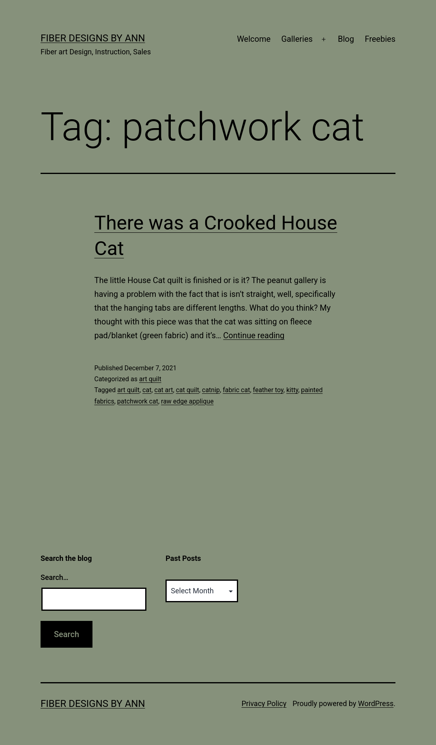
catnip (211, 390)
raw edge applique (187, 401)
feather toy (268, 390)
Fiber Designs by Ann (93, 38)
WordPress (375, 703)
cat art (164, 390)
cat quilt (187, 390)
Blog (346, 39)
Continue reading (253, 335)
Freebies (380, 39)
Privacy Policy (263, 703)
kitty (292, 390)
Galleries (296, 39)
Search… (55, 577)
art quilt (150, 379)
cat (146, 390)
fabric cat (236, 390)
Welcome (254, 39)
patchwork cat (137, 401)
